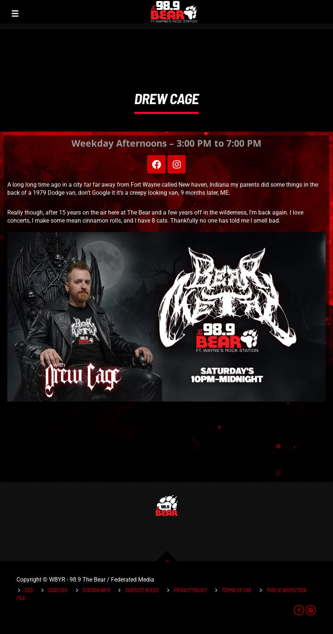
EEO (29, 590)
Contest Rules (142, 590)
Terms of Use (236, 590)
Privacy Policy (190, 590)
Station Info (96, 590)
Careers (57, 590)
